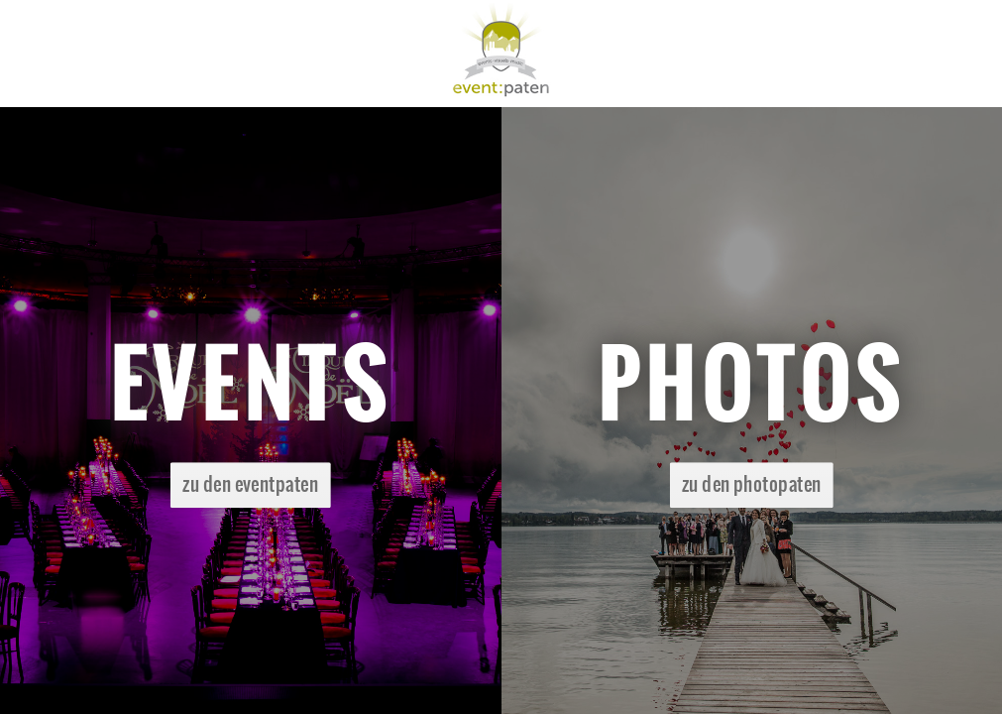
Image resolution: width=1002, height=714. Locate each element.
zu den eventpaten (250, 484)
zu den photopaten (752, 484)
